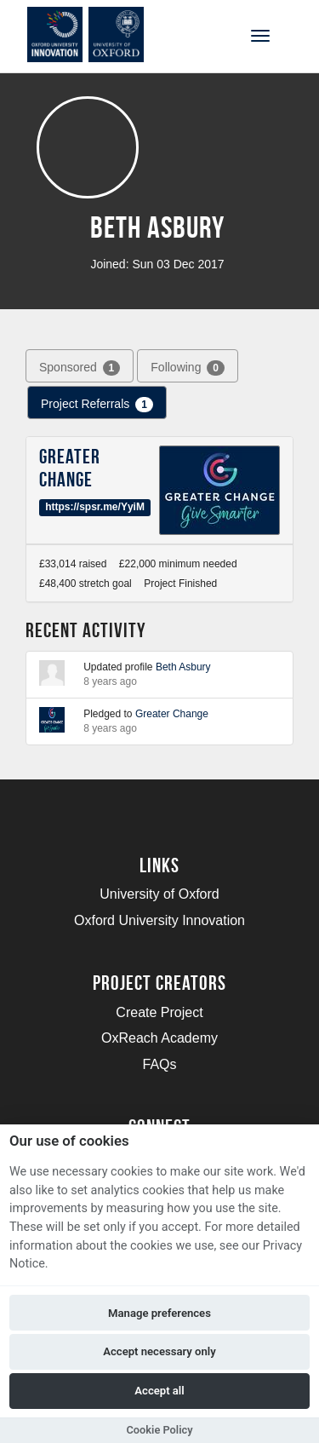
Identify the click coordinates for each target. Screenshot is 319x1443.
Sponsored (79, 368)
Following (188, 368)
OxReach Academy (159, 1038)
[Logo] (96, 34)
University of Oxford (159, 894)
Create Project (159, 1012)
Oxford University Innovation (159, 920)
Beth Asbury (183, 667)
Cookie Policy (159, 1429)
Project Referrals (97, 404)
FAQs (159, 1064)
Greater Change (69, 468)
